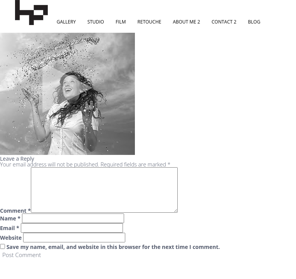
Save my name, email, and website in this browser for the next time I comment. (113, 247)
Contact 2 (224, 21)
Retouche (149, 21)
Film (121, 21)
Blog (254, 21)
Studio (95, 21)
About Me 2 (186, 21)
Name (10, 218)
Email (9, 228)
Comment (15, 210)
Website (11, 237)
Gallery (66, 21)
